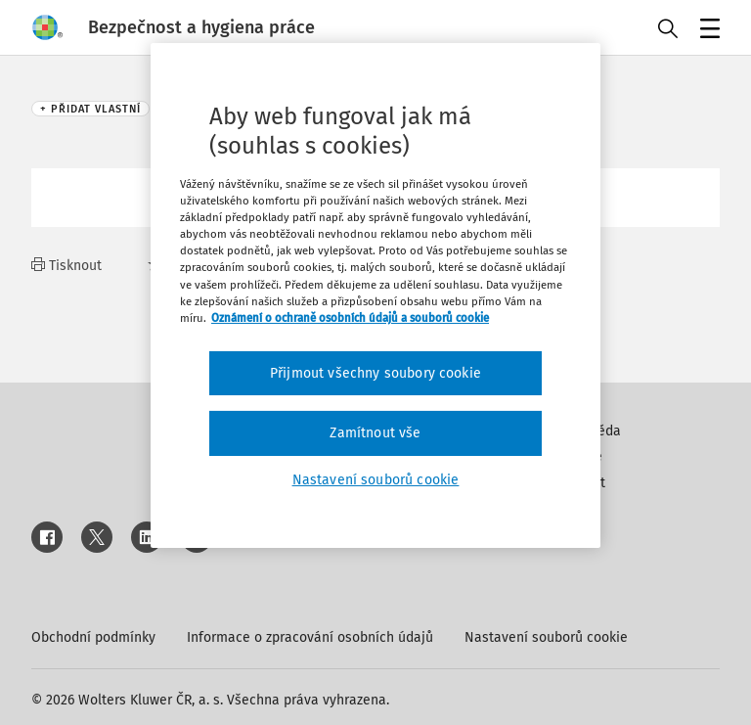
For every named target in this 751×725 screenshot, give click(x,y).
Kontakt (581, 483)
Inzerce (579, 456)
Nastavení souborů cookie (546, 637)
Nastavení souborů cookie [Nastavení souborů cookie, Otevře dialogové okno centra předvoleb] (376, 480)
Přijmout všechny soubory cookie (375, 373)
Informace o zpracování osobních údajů (310, 637)
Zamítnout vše (375, 433)
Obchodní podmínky (93, 637)
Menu (706, 30)
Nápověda (589, 431)
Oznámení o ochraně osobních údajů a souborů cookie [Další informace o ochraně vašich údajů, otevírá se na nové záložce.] (350, 318)
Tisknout (66, 265)
